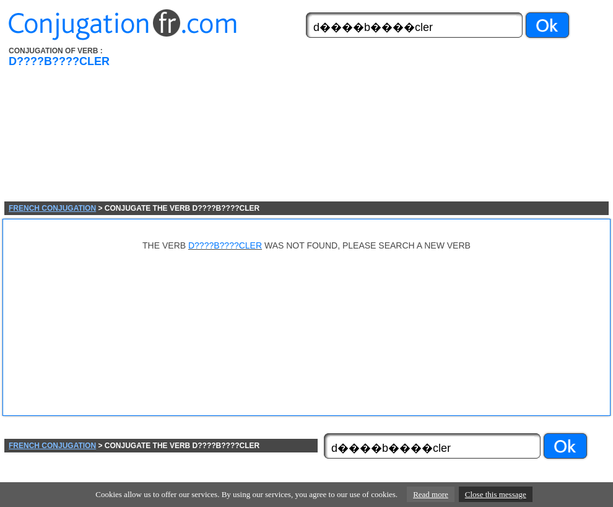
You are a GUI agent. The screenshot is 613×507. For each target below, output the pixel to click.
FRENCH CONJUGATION (52, 208)
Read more (430, 494)
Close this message (495, 494)
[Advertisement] (253, 123)
